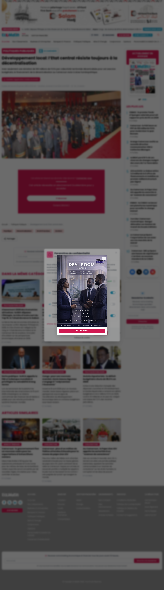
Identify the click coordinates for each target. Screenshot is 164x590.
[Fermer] (104, 259)
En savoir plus (82, 331)
